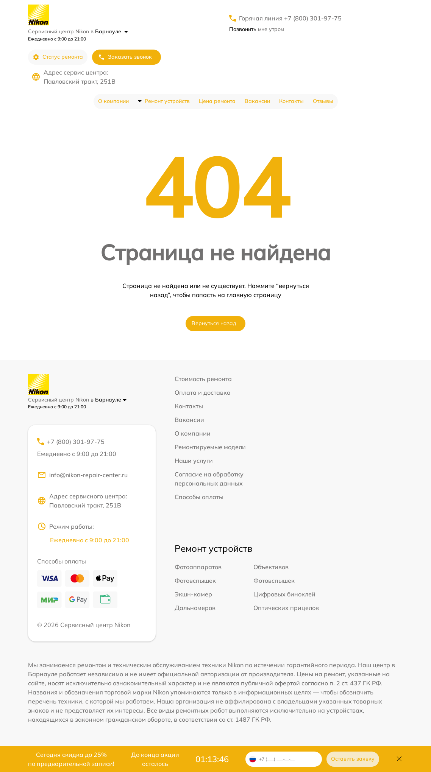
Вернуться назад (214, 323)
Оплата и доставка (203, 392)
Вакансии (257, 101)
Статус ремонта (58, 57)
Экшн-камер (193, 594)
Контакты (291, 101)
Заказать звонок (125, 57)
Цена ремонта (217, 101)
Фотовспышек (195, 580)
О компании (113, 101)
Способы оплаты (199, 497)
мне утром (256, 29)
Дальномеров (195, 608)
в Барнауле (109, 31)
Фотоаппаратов (198, 567)
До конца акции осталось (155, 759)
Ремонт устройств (167, 101)
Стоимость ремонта (203, 379)
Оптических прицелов (286, 608)
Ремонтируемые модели (210, 447)
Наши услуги (194, 460)
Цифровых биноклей (284, 594)
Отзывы (323, 101)
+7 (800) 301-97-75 (92, 448)
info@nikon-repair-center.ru (82, 474)
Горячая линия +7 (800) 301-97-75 (290, 18)
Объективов (271, 567)
